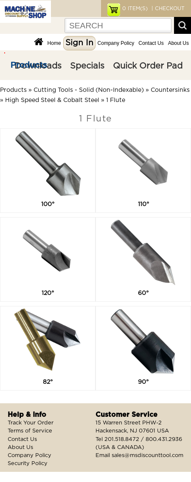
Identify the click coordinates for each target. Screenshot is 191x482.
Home (54, 43)
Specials (87, 66)
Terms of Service (30, 431)
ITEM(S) (135, 8)
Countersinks (170, 90)
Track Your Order (30, 423)
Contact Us (150, 43)
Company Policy (116, 43)
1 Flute (115, 100)
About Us (178, 43)
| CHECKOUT (167, 8)
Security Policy (28, 463)
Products (29, 64)
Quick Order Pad (148, 66)
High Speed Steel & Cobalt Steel (52, 100)
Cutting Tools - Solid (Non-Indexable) (89, 90)
